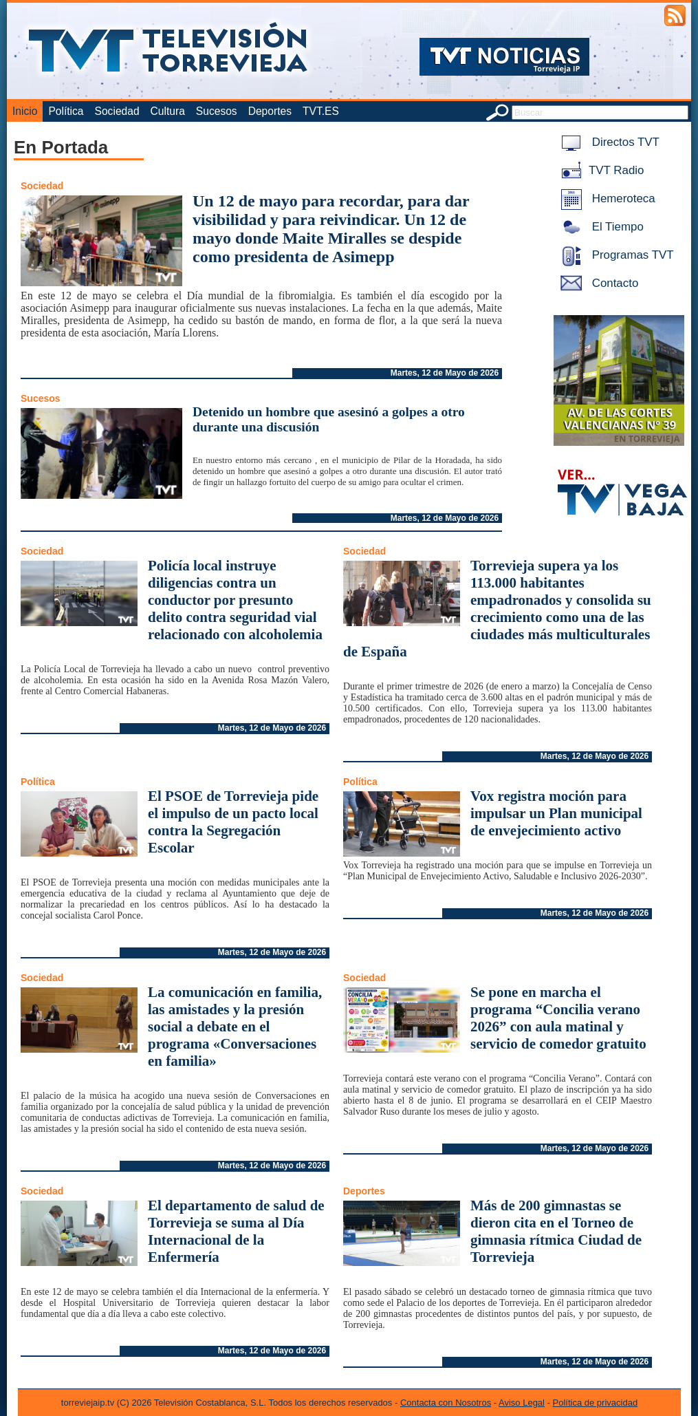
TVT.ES (321, 111)
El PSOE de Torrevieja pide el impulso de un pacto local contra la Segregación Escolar (233, 822)
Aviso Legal (522, 1402)
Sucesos (216, 111)
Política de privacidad (595, 1402)
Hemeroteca (605, 198)
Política (65, 111)
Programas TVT (615, 254)
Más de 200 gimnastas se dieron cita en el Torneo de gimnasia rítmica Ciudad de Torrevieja (556, 1231)
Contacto (597, 283)
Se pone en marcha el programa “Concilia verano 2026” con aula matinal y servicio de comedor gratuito (558, 1018)
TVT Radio (600, 170)
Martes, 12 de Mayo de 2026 (445, 373)
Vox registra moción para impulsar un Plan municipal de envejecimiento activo (556, 813)
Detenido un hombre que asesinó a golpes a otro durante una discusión (329, 419)
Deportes (270, 111)
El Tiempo (600, 226)
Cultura (168, 111)
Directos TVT (607, 142)
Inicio (24, 111)
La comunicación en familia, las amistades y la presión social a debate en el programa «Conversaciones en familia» (235, 1026)
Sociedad (117, 111)
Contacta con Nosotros (445, 1402)
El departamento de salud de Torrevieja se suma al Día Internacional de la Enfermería (236, 1231)
